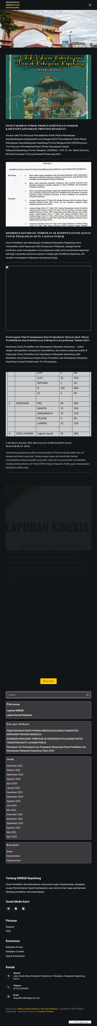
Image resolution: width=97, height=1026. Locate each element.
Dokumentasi (13, 856)
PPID (8, 931)
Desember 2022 (15, 814)
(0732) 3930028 (20, 988)
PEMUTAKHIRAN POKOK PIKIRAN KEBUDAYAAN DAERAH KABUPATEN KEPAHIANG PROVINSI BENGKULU (42, 732)
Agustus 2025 (14, 779)
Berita (10, 851)
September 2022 (15, 823)
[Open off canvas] (90, 5)
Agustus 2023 (14, 801)
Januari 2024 (13, 788)
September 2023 (15, 796)
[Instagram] (16, 908)
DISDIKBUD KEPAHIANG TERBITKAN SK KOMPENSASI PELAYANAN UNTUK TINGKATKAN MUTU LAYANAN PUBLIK (45, 740)
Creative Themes (46, 1011)
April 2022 (12, 836)
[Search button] (87, 695)
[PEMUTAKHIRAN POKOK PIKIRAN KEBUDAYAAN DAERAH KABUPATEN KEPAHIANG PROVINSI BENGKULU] (48, 87)
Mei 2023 (11, 810)
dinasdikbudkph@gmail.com (26, 998)
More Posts (48, 681)
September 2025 (15, 774)
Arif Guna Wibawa (49, 1009)
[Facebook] (8, 908)
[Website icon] (48, 38)
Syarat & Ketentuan (15, 956)
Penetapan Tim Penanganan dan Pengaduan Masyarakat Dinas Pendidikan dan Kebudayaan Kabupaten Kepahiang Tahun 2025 (46, 749)
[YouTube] (23, 908)
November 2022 (15, 819)
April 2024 (12, 783)
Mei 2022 (11, 832)
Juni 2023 (11, 805)
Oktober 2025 (13, 770)
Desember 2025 (15, 765)
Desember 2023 (15, 792)
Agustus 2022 (14, 827)
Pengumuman (14, 860)
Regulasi (10, 926)
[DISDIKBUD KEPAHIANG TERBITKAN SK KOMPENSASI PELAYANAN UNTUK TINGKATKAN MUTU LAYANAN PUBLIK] (48, 199)
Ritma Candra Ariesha (28, 1009)
